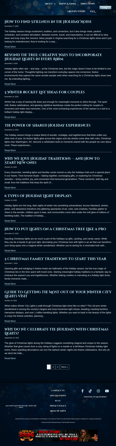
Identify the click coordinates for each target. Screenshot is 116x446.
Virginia (91, 418)
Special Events (58, 395)
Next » (64, 367)
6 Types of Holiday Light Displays (38, 196)
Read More (10, 46)
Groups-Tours (76, 11)
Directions (88, 3)
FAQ (92, 11)
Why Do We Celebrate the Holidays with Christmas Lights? (56, 331)
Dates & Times (67, 3)
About (49, 3)
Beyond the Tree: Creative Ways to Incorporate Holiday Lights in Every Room (53, 57)
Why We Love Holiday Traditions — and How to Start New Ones (52, 160)
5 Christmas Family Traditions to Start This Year (56, 259)
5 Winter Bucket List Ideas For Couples (45, 92)
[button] (55, 4)
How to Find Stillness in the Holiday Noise (48, 22)
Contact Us (58, 390)
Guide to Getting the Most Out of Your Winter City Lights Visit (58, 294)
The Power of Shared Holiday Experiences (48, 125)
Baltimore (36, 418)
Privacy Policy (58, 406)
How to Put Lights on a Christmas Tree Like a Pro (55, 229)
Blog (58, 401)
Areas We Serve (58, 411)
